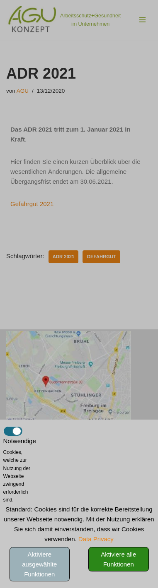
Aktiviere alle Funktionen (118, 559)
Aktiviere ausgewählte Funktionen (39, 564)
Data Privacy (96, 538)
